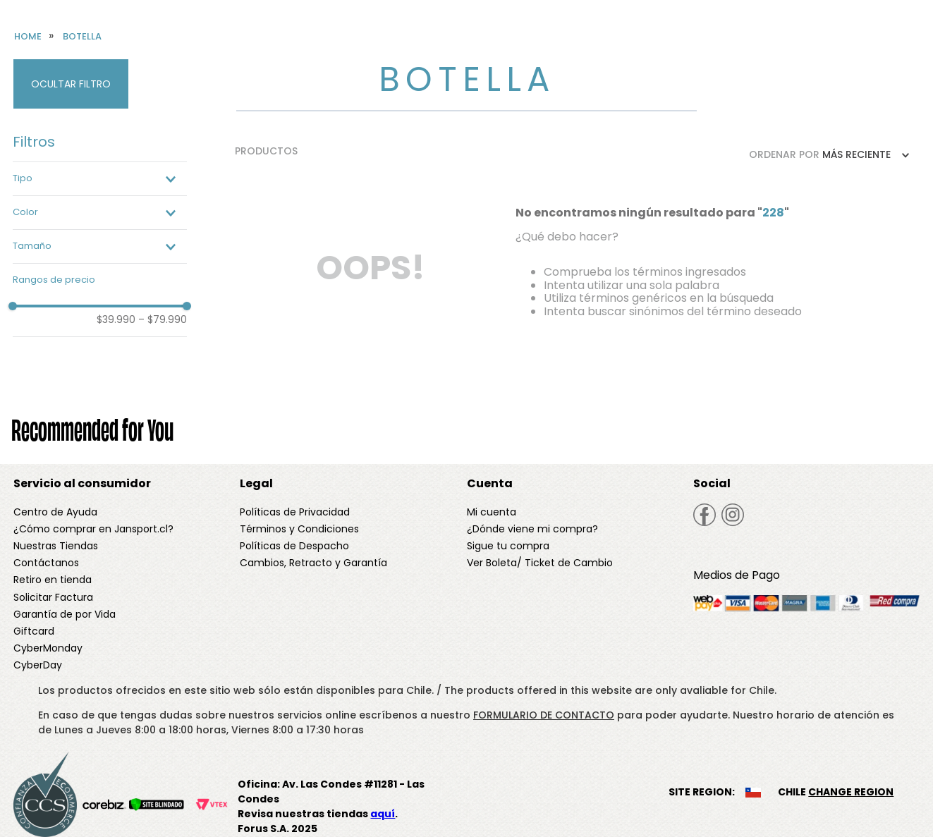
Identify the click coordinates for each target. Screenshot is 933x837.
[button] (100, 178)
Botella (82, 36)
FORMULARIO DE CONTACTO (543, 715)
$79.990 (162, 319)
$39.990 (116, 319)
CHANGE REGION (851, 792)
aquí (382, 814)
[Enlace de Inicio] (27, 37)
